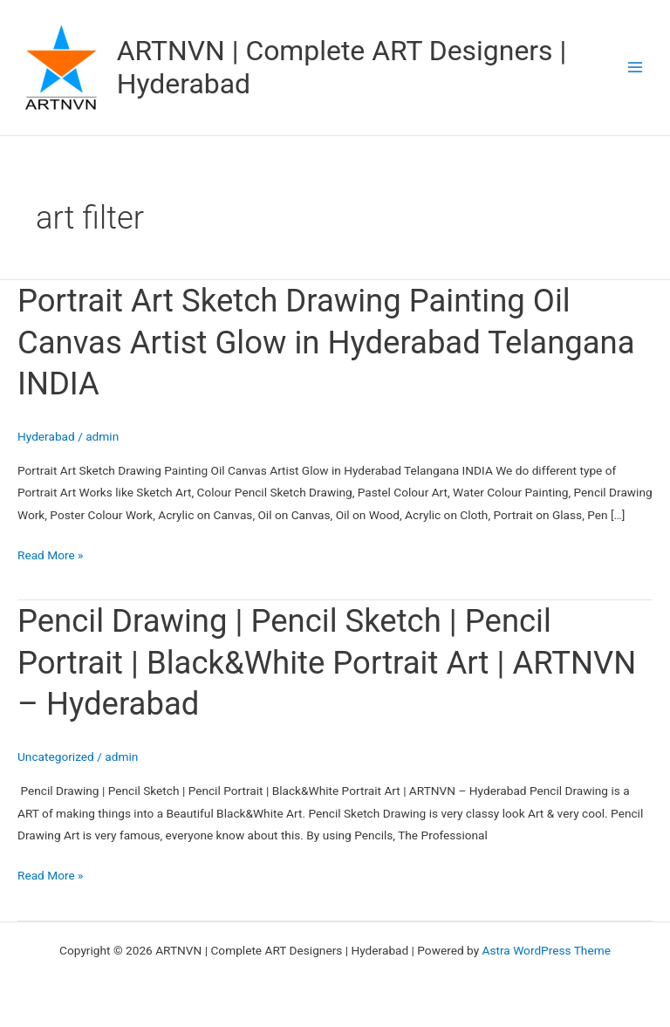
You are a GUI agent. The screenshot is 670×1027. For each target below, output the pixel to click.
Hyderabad (46, 436)
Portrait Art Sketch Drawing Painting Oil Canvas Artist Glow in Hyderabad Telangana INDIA (326, 342)
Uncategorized (55, 756)
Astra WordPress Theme (546, 950)
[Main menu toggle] (635, 68)
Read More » (50, 553)
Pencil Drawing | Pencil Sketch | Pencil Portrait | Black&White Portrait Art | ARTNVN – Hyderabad (326, 662)
